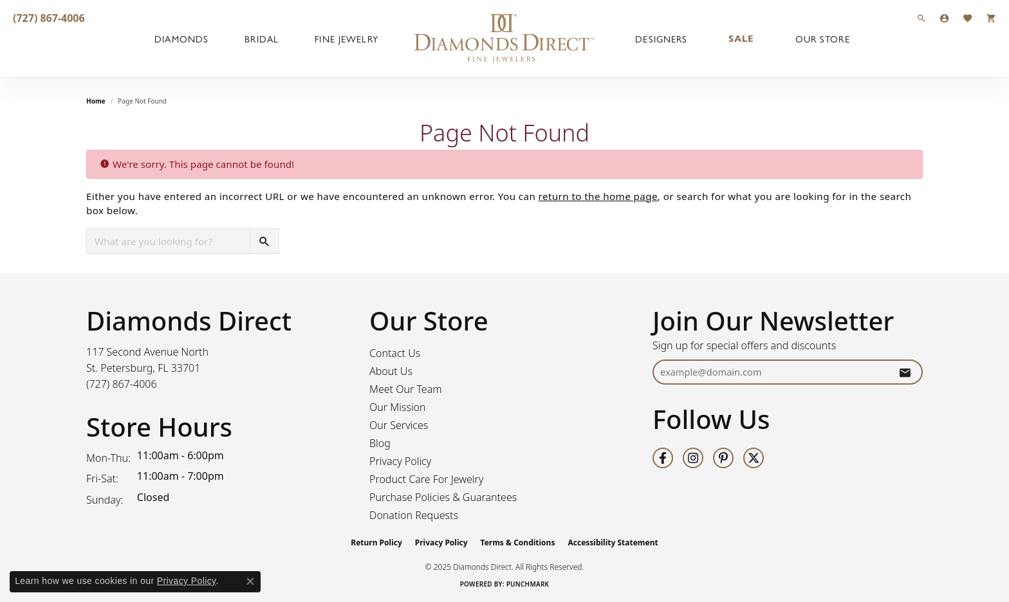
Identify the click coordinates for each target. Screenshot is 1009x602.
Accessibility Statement (613, 542)
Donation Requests (413, 515)
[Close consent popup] (250, 581)
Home (96, 100)
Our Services (398, 425)
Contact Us (394, 353)
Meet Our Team (405, 389)
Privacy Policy (400, 461)
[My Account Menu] (945, 17)
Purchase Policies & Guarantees (443, 497)
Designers (661, 38)
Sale (741, 38)
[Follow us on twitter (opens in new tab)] (753, 458)
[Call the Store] (121, 384)
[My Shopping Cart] (991, 17)
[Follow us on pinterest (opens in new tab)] (723, 458)
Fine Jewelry (346, 38)
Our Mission (397, 407)
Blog (380, 443)
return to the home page (598, 196)
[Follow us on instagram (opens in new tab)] (693, 458)
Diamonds (181, 38)
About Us (390, 371)
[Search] (921, 17)
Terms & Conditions (518, 542)
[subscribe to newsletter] (904, 372)
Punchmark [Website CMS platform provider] (528, 583)
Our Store (822, 38)
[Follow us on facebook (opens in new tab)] (663, 458)
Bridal (262, 38)
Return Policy (376, 542)
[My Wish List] (968, 17)
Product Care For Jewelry (426, 479)
